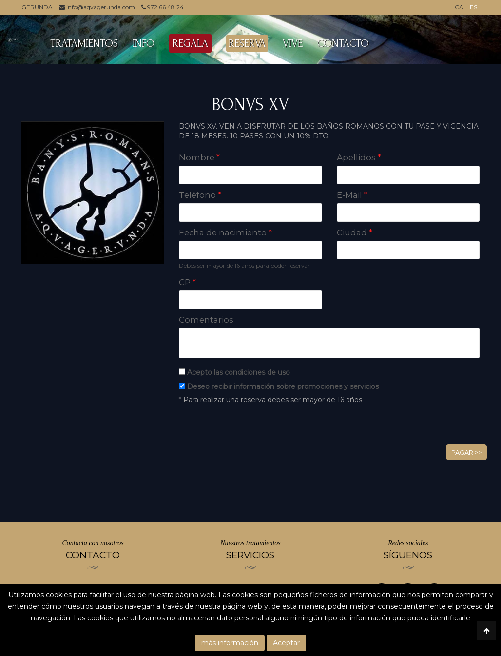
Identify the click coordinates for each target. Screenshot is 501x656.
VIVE (293, 43)
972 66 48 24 (162, 7)
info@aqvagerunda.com (97, 7)
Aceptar (286, 642)
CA (459, 7)
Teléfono (200, 195)
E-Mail (352, 195)
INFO (143, 43)
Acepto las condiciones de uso (238, 372)
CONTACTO (343, 43)
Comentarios (206, 320)
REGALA (190, 43)
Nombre (199, 157)
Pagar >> (466, 452)
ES (473, 7)
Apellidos (359, 157)
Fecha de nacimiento (225, 232)
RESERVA (247, 43)
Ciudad (354, 232)
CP (187, 282)
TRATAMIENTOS (84, 43)
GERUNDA (37, 7)
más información (229, 642)
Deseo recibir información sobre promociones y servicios (283, 386)
